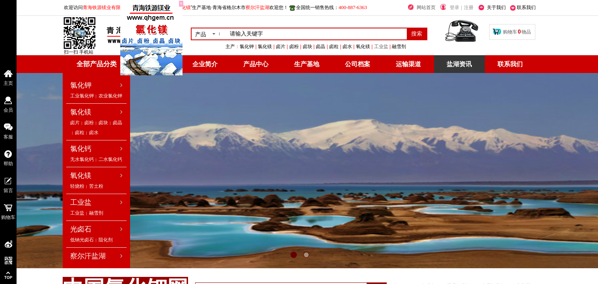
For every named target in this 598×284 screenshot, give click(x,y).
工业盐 (420, 46)
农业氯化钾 (110, 96)
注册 (468, 7)
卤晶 (117, 122)
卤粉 (89, 122)
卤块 (103, 122)
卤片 (75, 122)
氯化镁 (80, 112)
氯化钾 (80, 85)
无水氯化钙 (82, 159)
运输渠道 (408, 64)
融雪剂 (96, 213)
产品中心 (255, 64)
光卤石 (80, 229)
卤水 (94, 132)
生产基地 (306, 64)
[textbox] (317, 34)
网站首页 (426, 7)
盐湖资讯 (459, 64)
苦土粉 (96, 186)
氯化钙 (80, 149)
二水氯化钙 (110, 159)
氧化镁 (80, 175)
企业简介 (205, 64)
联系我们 (510, 64)
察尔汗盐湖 (88, 256)
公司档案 (357, 64)
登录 (454, 7)
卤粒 (79, 132)
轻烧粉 (77, 186)
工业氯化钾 (82, 96)
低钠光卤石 (82, 240)
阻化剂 (106, 240)
